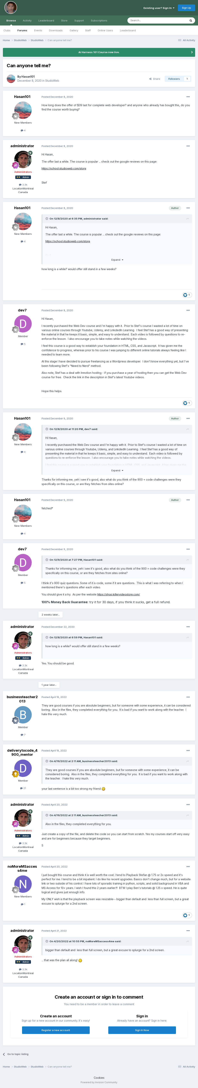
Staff (88, 30)
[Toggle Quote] (47, 218)
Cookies (99, 1077)
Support (79, 20)
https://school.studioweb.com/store (64, 168)
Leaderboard (128, 30)
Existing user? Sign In (158, 7)
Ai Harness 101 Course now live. (99, 52)
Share (154, 78)
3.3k (23, 184)
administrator (22, 146)
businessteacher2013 (22, 699)
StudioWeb (52, 80)
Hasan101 (28, 76)
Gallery (74, 30)
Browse (11, 22)
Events (38, 30)
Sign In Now (142, 1030)
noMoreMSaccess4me (22, 868)
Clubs (6, 30)
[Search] (147, 20)
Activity (27, 20)
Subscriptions (99, 20)
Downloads (56, 30)
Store (64, 20)
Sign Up (186, 7)
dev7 (22, 310)
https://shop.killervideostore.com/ (118, 594)
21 (23, 788)
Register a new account (56, 1030)
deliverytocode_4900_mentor (22, 752)
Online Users (105, 30)
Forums (22, 30)
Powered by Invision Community (99, 1082)
